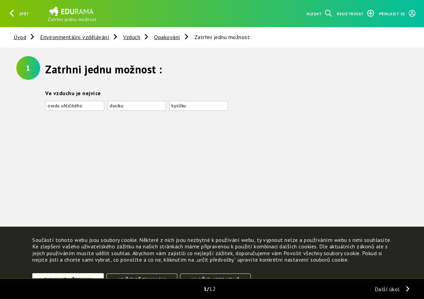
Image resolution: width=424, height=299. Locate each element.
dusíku (116, 106)
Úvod (20, 37)
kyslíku (179, 106)
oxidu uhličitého (65, 106)
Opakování (167, 37)
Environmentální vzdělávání (74, 37)
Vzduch (131, 37)
